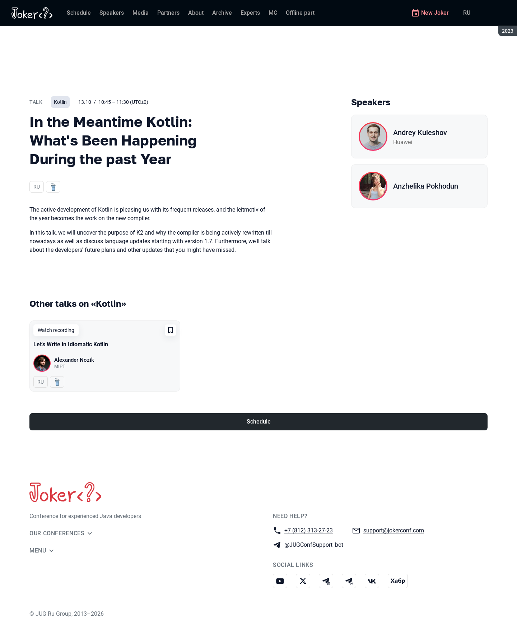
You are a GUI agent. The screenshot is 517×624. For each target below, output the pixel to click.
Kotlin (60, 102)
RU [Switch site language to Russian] (466, 12)
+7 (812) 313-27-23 (308, 530)
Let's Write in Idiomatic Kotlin (70, 344)
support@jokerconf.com (393, 530)
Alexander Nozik (74, 360)
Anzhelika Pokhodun (425, 186)
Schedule (259, 421)
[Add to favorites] (170, 330)
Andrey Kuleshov (420, 132)
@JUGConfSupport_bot (313, 544)
